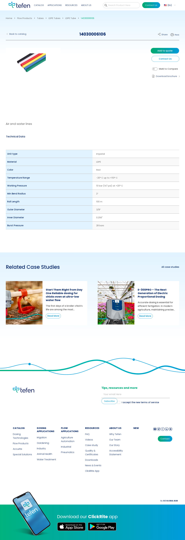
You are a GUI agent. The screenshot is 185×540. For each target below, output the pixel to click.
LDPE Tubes (54, 18)
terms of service (150, 402)
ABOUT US (115, 428)
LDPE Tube (70, 18)
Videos (89, 439)
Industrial (66, 446)
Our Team (114, 439)
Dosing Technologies (20, 436)
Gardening (43, 443)
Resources (71, 5)
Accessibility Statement (116, 452)
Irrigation (42, 437)
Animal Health (44, 454)
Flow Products (24, 18)
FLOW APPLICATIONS (69, 429)
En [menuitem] (170, 5)
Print (177, 34)
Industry (41, 448)
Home (9, 18)
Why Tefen (115, 434)
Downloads (91, 460)
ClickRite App (92, 471)
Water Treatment (46, 459)
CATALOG (19, 428)
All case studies (170, 267)
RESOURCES (92, 428)
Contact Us (151, 5)
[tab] (15, 136)
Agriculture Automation (67, 439)
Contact (165, 438)
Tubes (40, 18)
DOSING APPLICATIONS (45, 429)
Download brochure (166, 76)
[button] (31, 79)
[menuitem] (169, 5)
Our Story (114, 445)
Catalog (39, 5)
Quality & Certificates (91, 452)
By (169, 500)
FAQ (87, 434)
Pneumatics (67, 452)
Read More (53, 315)
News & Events (93, 465)
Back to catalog (17, 33)
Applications (55, 5)
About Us (86, 5)
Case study (91, 445)
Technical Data (15, 136)
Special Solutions (22, 454)
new (136, 428)
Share (164, 34)
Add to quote (164, 50)
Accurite (17, 449)
